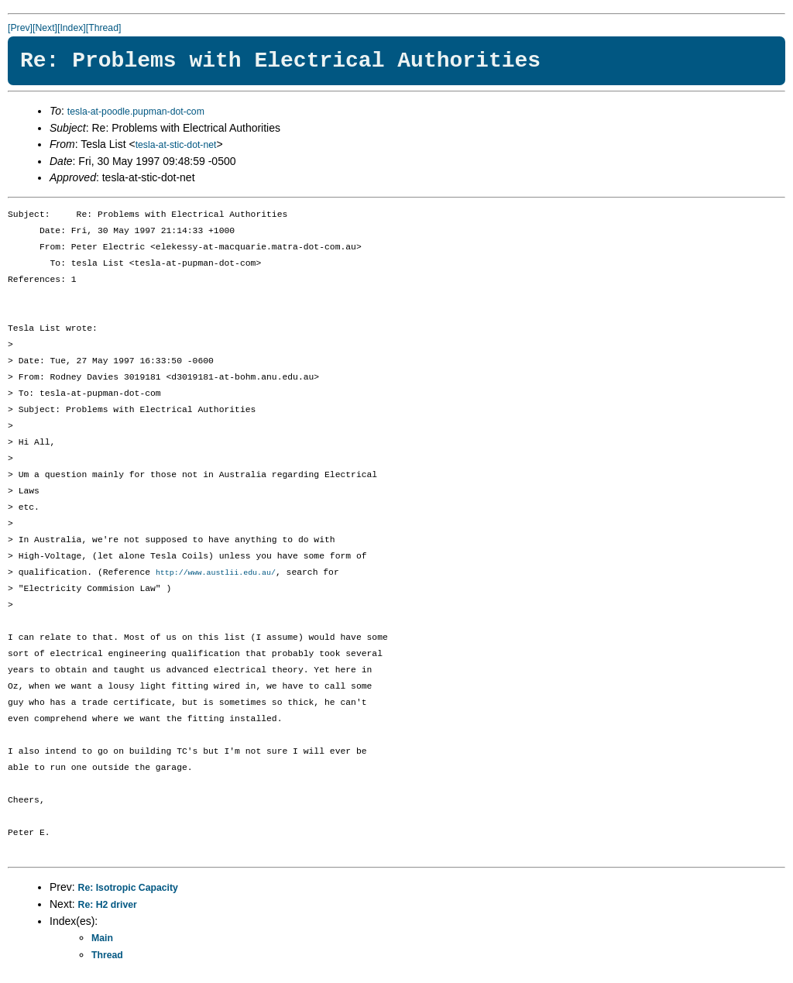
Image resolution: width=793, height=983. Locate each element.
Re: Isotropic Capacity (128, 888)
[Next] (45, 27)
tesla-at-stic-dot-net (176, 144)
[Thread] (104, 27)
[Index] (71, 27)
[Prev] (20, 27)
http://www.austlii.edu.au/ (216, 573)
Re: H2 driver (107, 905)
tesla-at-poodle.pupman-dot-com (135, 111)
